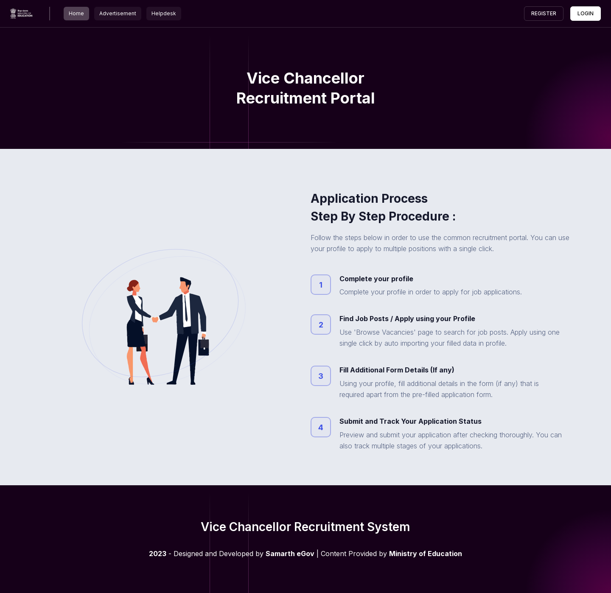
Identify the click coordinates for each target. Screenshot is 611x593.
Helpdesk (163, 13)
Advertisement (117, 13)
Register (543, 13)
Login (585, 13)
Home (76, 13)
